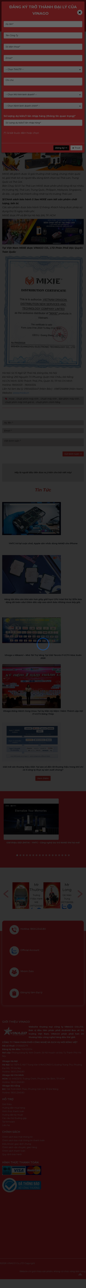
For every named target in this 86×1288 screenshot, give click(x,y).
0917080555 (67, 902)
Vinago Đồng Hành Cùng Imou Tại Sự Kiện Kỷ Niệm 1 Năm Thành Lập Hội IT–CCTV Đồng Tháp (43, 712)
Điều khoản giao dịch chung (16, 1144)
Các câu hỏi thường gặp (14, 1118)
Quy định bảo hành (12, 1154)
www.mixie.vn (21, 392)
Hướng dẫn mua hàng (13, 1107)
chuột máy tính (49, 398)
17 (69, 855)
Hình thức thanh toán (13, 1111)
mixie (11, 398)
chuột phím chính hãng (48, 402)
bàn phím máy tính (69, 398)
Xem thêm (43, 778)
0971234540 (36, 905)
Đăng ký (61, 148)
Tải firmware (8, 1121)
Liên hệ (6, 1125)
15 (62, 855)
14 (59, 855)
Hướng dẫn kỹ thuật (12, 1115)
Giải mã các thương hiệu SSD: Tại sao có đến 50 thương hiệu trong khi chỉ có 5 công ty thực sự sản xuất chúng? (43, 768)
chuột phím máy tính (27, 398)
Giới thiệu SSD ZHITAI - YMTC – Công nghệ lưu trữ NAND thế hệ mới (43, 842)
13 (56, 855)
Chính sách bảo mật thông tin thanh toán (23, 1140)
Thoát (76, 148)
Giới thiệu (7, 1104)
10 (46, 855)
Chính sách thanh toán (13, 1151)
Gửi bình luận (73, 454)
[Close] (79, 12)
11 (49, 855)
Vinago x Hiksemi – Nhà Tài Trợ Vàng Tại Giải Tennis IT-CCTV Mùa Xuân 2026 (43, 656)
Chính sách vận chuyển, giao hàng (19, 1147)
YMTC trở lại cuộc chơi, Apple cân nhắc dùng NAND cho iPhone (43, 543)
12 (53, 855)
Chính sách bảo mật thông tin (17, 1137)
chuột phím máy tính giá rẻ (19, 402)
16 (65, 855)
